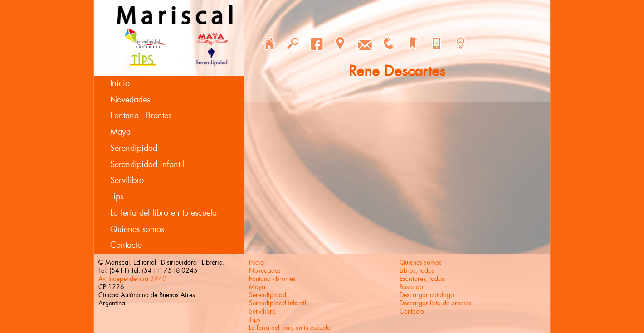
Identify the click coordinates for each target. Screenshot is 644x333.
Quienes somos (137, 229)
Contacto (126, 245)
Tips (116, 196)
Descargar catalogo (427, 295)
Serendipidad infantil (147, 164)
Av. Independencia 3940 (132, 279)
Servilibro (127, 180)
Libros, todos (417, 270)
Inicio (120, 83)
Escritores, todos (422, 279)
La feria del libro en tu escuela (163, 213)
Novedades (130, 99)
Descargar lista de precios (436, 303)
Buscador (412, 287)
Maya (120, 131)
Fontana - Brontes (140, 115)
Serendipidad (133, 148)
